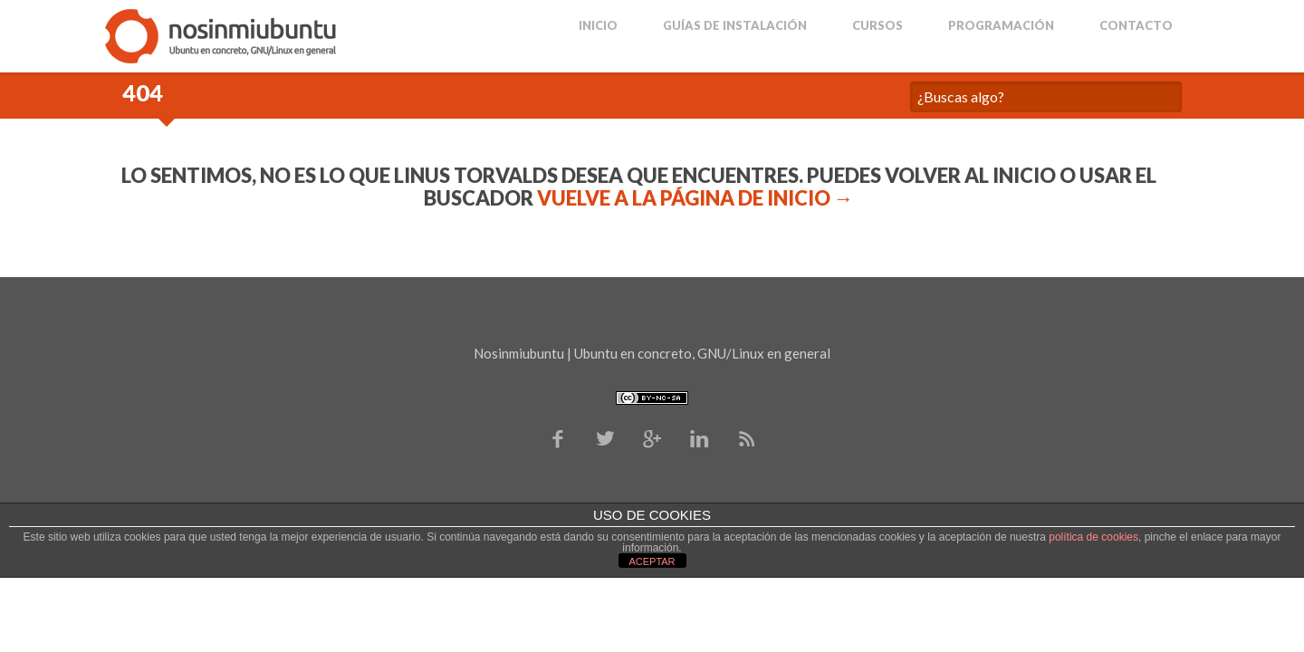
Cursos (877, 26)
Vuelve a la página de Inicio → (695, 198)
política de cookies (1093, 537)
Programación (1001, 26)
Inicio (598, 26)
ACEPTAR (651, 561)
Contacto (1136, 26)
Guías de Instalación (735, 26)
